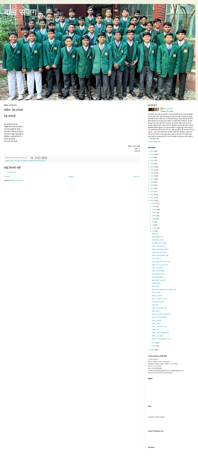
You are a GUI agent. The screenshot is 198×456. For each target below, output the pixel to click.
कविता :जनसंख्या (157, 320)
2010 (152, 201)
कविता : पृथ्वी (155, 323)
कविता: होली (155, 286)
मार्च (153, 231)
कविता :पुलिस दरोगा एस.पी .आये (161, 262)
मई (153, 225)
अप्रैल (154, 228)
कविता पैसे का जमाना (158, 240)
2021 (152, 167)
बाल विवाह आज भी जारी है (159, 243)
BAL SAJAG (167, 109)
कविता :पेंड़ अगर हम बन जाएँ (160, 265)
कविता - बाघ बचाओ (157, 336)
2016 (152, 182)
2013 (152, 191)
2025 (152, 154)
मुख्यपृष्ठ (71, 177)
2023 (152, 160)
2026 (152, 151)
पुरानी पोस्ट (136, 177)
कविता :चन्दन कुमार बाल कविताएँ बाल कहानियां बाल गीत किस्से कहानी (27, 161)
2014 (152, 188)
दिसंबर (154, 203)
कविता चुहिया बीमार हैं (158, 277)
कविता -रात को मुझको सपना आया (161, 339)
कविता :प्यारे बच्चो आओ (158, 246)
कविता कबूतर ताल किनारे (159, 252)
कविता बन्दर (155, 234)
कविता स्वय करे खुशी (158, 302)
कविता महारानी (156, 283)
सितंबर (154, 213)
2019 (152, 173)
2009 (152, 350)
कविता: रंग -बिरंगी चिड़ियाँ (159, 317)
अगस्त (154, 216)
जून (153, 222)
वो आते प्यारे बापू (156, 259)
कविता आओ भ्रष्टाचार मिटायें (160, 249)
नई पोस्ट (7, 177)
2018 (152, 176)
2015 (152, 185)
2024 (152, 157)
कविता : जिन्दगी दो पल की (159, 299)
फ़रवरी (154, 343)
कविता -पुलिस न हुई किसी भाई (160, 333)
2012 (152, 195)
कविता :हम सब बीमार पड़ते (159, 308)
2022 (152, 164)
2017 (152, 179)
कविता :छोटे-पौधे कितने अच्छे (160, 255)
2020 (152, 170)
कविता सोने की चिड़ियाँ (158, 271)
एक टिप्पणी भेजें (11, 172)
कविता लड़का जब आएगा (159, 280)
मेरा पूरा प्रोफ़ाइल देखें (154, 142)
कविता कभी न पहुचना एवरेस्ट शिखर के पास (164, 289)
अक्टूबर (154, 210)
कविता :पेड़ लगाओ (157, 296)
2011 (152, 198)
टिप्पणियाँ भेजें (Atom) (17, 181)
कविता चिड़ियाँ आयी (157, 237)
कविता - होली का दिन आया (159, 326)
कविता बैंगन (155, 305)
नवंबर (154, 206)
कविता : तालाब (156, 293)
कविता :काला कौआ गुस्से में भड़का (161, 314)
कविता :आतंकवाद (157, 268)
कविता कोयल (155, 311)
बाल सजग (20, 12)
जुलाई (154, 219)
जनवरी (154, 346)
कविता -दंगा (155, 330)
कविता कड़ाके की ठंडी (158, 274)
